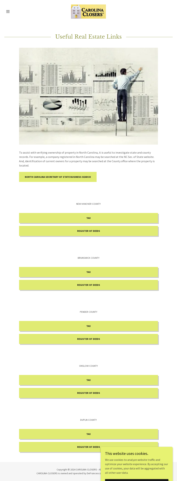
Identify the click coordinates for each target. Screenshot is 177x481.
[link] (88, 11)
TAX (88, 218)
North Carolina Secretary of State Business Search (58, 177)
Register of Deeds (88, 231)
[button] (17, 11)
